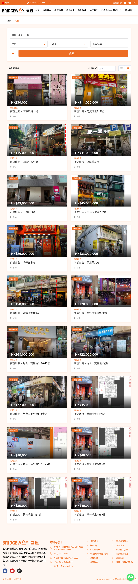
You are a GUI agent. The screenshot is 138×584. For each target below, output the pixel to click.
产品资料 (105, 10)
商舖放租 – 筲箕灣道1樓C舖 (25, 514)
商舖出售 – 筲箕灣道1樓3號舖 (90, 313)
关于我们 (94, 10)
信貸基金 (70, 10)
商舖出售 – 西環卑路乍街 (24, 161)
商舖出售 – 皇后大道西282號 (90, 212)
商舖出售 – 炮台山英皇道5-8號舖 (28, 413)
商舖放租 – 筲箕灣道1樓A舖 (89, 413)
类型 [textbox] (14, 44)
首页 (37, 10)
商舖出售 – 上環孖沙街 (23, 212)
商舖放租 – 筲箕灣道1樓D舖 (89, 514)
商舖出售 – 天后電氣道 (86, 262)
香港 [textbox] (54, 44)
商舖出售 (77, 108)
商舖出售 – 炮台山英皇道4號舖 (91, 363)
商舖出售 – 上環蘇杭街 (86, 161)
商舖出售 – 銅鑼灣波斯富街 (25, 313)
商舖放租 (14, 108)
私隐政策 (17, 579)
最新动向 (117, 10)
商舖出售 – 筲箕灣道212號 (89, 111)
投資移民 (58, 10)
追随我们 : (117, 2)
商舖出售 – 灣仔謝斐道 (23, 262)
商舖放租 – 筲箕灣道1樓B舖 (89, 464)
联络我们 (129, 10)
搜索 (73, 53)
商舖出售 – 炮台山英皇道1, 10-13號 (30, 363)
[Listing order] (107, 68)
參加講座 (82, 10)
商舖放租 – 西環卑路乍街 (24, 111)
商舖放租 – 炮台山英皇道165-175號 (30, 464)
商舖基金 (47, 10)
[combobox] (29, 44)
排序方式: (92, 68)
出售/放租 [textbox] (97, 44)
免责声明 (7, 579)
